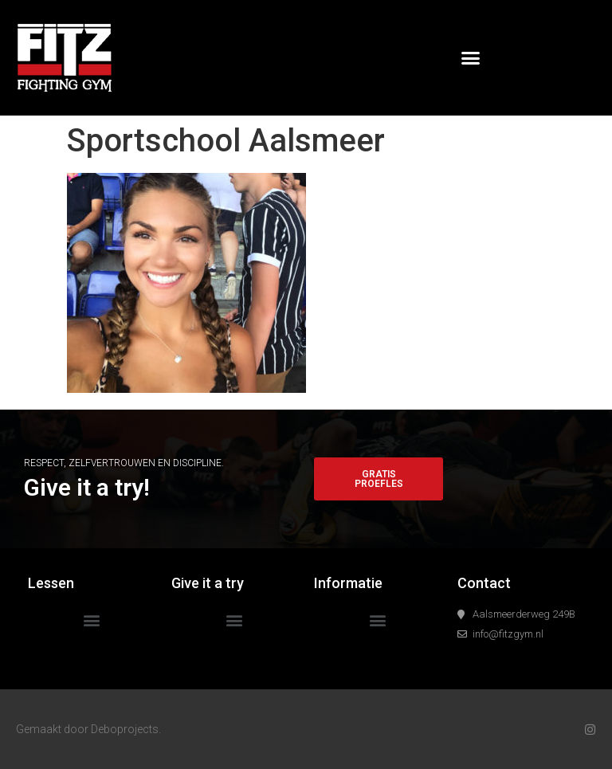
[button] (471, 58)
